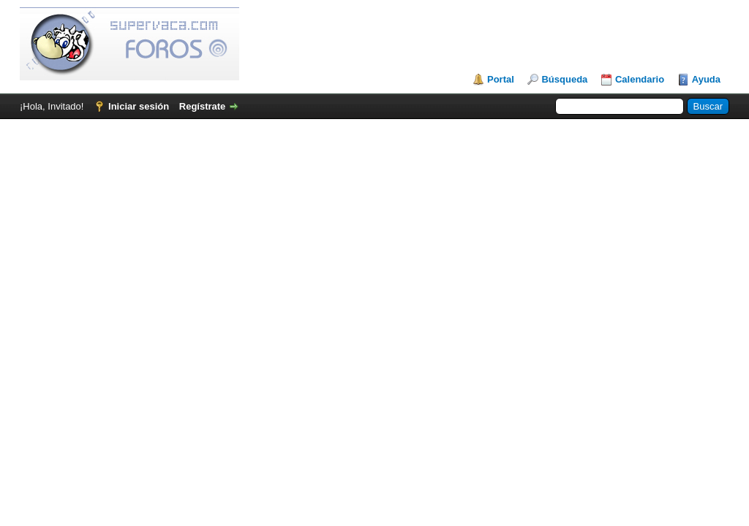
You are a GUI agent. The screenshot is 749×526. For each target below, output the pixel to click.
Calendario (639, 79)
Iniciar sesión (138, 106)
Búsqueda (564, 79)
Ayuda (706, 79)
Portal (500, 79)
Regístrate (202, 106)
